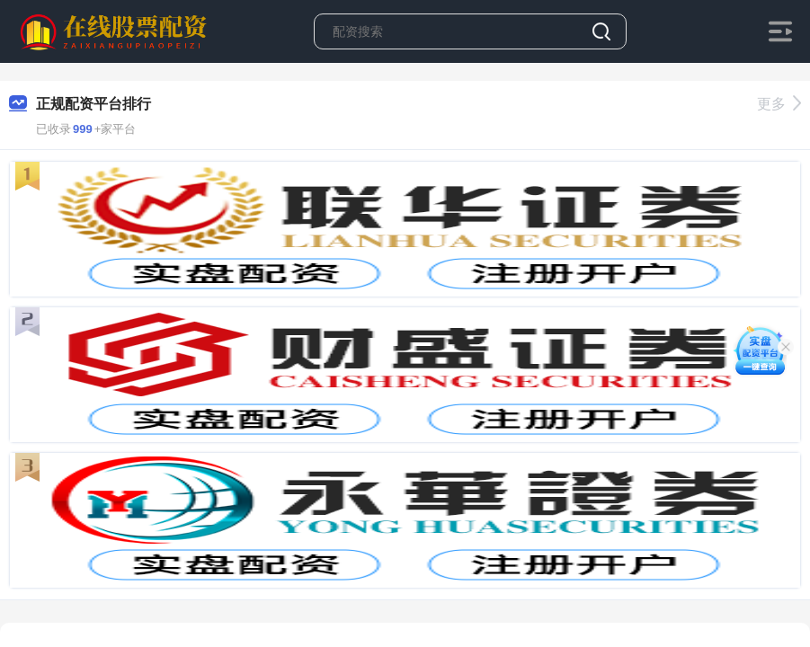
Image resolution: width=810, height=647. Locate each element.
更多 (779, 103)
